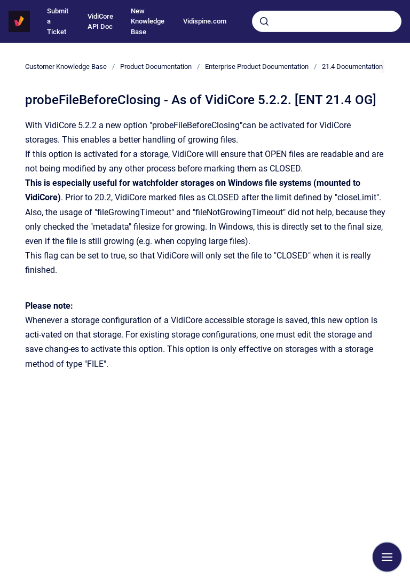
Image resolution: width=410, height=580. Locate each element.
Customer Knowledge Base (66, 66)
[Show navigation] (387, 557)
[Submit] (264, 21)
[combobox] (327, 21)
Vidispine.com (204, 21)
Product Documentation (156, 66)
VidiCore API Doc (100, 21)
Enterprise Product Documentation (257, 66)
